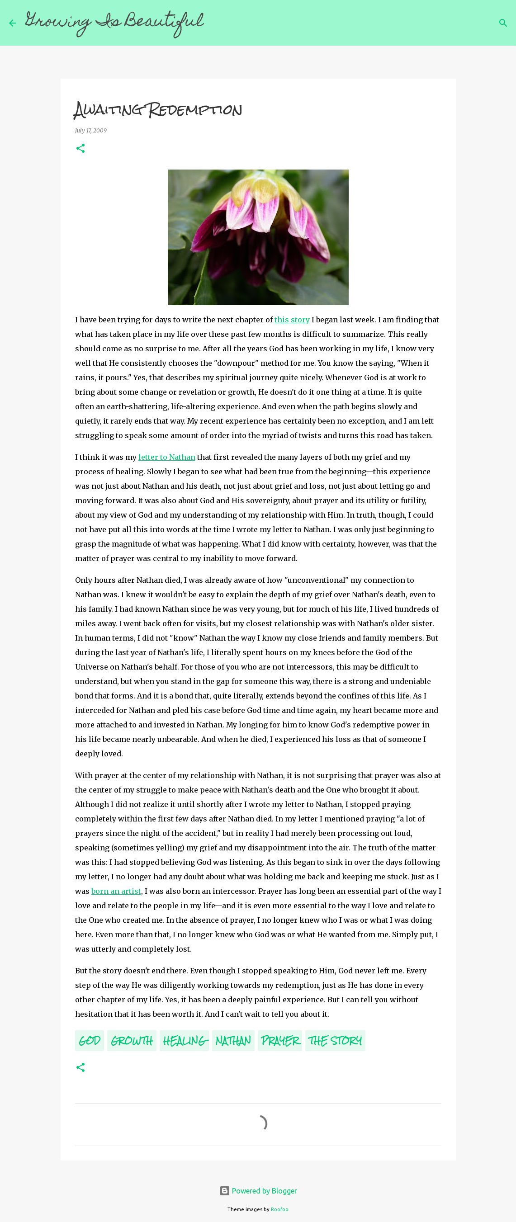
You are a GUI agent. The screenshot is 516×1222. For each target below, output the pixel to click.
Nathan (233, 1040)
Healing (184, 1040)
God (89, 1040)
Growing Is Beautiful (114, 22)
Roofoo (280, 1209)
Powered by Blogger (258, 1191)
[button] (80, 149)
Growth (132, 1040)
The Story (335, 1040)
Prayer (279, 1040)
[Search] (216, 23)
